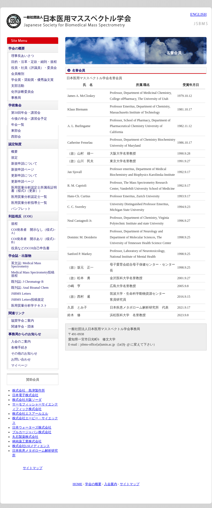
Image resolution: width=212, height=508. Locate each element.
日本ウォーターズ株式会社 (31, 427)
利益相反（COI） (21, 216)
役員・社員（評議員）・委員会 (34, 68)
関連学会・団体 (22, 326)
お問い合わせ (21, 359)
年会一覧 (17, 125)
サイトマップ (32, 468)
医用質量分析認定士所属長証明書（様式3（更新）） (34, 189)
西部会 (16, 136)
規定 (14, 157)
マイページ (19, 365)
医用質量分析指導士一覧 (29, 203)
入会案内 (110, 484)
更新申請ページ (22, 181)
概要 (14, 151)
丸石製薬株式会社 (25, 437)
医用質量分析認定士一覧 (29, 197)
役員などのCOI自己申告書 (30, 248)
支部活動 (17, 86)
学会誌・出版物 (19, 256)
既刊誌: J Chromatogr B (27, 282)
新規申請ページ (22, 169)
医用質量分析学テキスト (29, 305)
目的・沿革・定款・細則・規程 (34, 62)
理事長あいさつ (22, 56)
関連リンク (16, 313)
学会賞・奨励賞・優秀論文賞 (32, 80)
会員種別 (17, 74)
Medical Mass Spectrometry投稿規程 (32, 274)
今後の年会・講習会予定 (29, 119)
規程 (14, 224)
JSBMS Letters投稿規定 (27, 299)
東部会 (16, 131)
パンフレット (21, 209)
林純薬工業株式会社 (27, 441)
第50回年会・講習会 (25, 113)
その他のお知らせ (24, 353)
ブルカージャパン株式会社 (31, 432)
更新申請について (24, 175)
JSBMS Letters (21, 293)
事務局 (16, 98)
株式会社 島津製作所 (28, 390)
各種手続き (19, 347)
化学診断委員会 (22, 92)
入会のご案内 (21, 341)
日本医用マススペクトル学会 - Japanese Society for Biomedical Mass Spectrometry (74, 21)
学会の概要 (16, 48)
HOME (77, 484)
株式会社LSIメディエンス (31, 446)
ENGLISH (198, 15)
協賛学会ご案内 (22, 320)
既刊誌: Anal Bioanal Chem (30, 288)
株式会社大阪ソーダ (27, 400)
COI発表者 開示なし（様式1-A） (33, 231)
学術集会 (14, 105)
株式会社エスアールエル (30, 413)
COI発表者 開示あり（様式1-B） (33, 240)
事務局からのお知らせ (24, 334)
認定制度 (14, 144)
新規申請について (24, 163)
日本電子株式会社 (25, 395)
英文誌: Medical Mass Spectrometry (26, 264)
